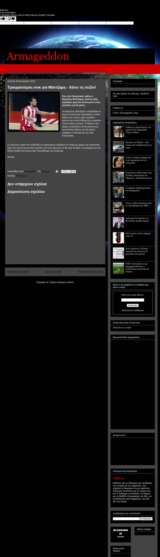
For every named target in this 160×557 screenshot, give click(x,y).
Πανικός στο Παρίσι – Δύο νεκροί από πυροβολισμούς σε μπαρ (139, 145)
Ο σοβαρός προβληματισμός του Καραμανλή (138, 189)
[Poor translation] (11, 18)
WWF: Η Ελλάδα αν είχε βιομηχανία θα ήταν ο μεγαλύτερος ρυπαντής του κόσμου (137, 268)
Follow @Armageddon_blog (125, 113)
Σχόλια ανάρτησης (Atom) (61, 282)
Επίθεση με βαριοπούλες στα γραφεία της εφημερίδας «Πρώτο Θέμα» (138, 130)
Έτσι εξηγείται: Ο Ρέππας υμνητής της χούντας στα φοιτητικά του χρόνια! (137, 251)
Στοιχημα (103, 73)
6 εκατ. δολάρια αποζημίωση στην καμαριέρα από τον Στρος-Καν (138, 160)
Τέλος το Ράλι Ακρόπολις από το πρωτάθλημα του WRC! (139, 204)
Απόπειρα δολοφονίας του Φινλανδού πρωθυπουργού (137, 219)
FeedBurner (138, 310)
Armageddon (30, 171)
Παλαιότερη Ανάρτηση (90, 271)
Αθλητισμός (21, 176)
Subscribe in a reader (122, 327)
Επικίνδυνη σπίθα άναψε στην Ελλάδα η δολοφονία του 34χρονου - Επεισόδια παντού (139, 175)
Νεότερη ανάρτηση (18, 271)
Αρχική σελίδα (53, 271)
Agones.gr (94, 73)
